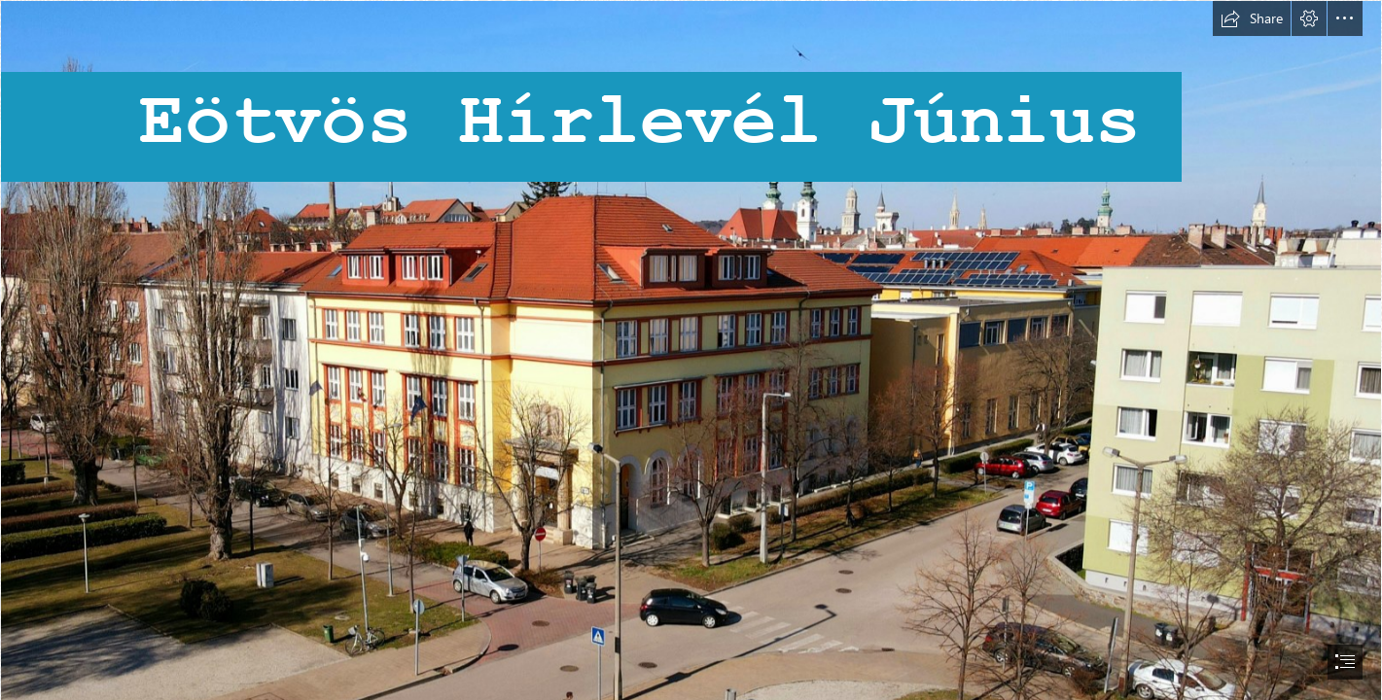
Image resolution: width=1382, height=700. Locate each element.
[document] (691, 350)
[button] (1252, 18)
